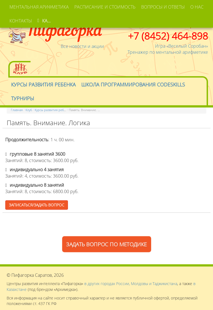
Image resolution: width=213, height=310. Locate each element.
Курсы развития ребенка (52, 110)
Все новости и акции (82, 46)
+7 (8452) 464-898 (168, 35)
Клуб (29, 110)
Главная (17, 110)
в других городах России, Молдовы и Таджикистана (130, 283)
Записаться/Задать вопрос (36, 204)
